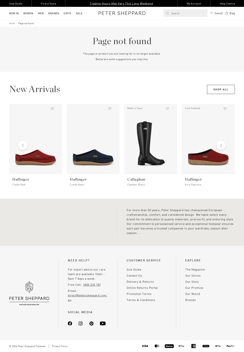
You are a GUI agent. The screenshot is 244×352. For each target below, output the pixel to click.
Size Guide (134, 269)
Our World (192, 293)
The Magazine (195, 269)
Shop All (221, 89)
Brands (190, 300)
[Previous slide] (22, 145)
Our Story (192, 281)
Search (172, 13)
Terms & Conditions (141, 300)
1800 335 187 (92, 284)
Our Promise (194, 287)
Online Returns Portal (142, 287)
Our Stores (193, 275)
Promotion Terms (139, 293)
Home (12, 23)
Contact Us (134, 275)
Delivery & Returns (140, 281)
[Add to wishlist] (52, 108)
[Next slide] (221, 145)
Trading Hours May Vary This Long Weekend (121, 3)
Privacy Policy (59, 346)
